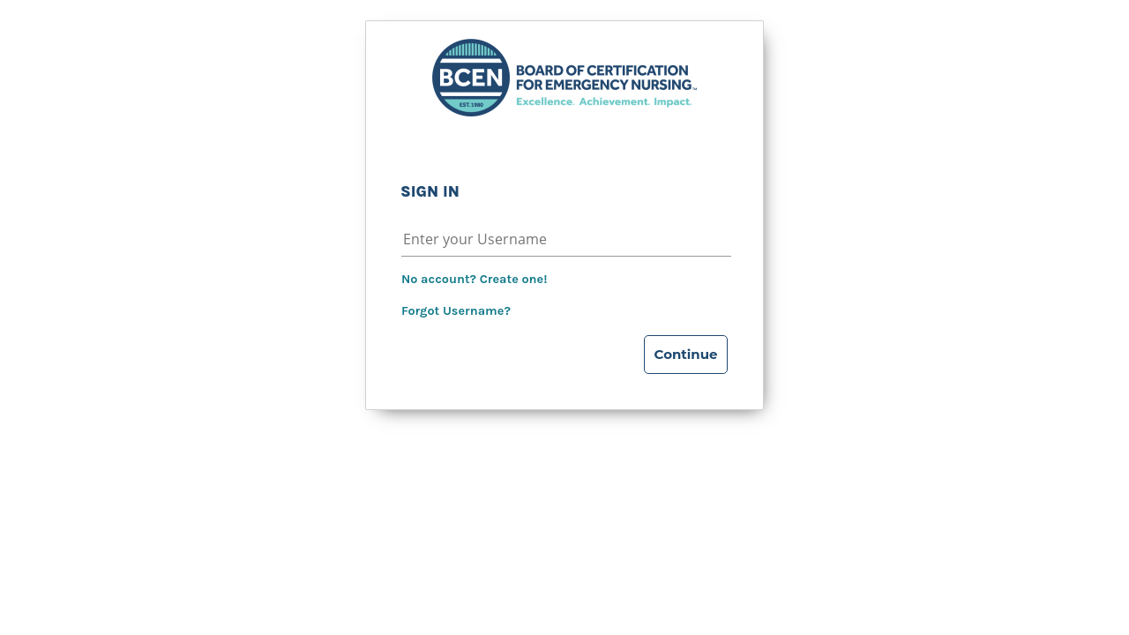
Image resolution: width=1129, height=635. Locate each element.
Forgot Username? (456, 310)
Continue (686, 354)
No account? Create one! (474, 279)
